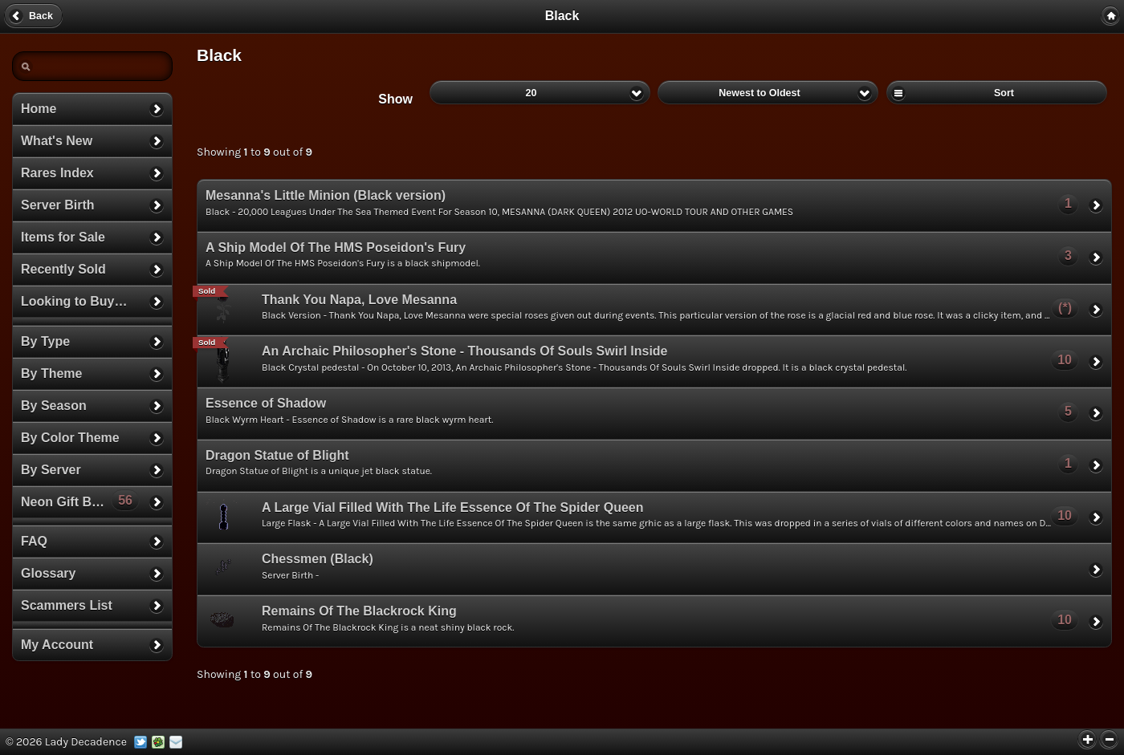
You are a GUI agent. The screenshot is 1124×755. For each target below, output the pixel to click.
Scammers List (66, 605)
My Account (57, 644)
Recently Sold (63, 269)
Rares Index (57, 173)
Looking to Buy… (74, 301)
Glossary (48, 573)
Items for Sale (63, 237)
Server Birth (58, 205)
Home (38, 109)
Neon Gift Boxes (80, 499)
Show (395, 99)
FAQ (34, 541)
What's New (56, 141)
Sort (996, 92)
